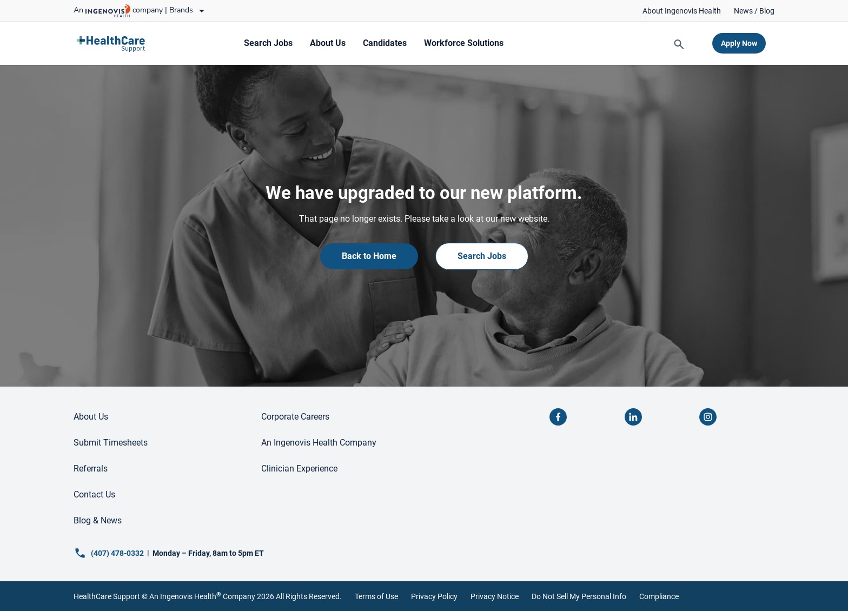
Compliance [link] (659, 596)
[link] (681, 10)
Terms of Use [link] (376, 596)
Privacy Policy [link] (434, 596)
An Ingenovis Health (184, 596)
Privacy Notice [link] (495, 596)
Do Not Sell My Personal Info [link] (579, 596)
